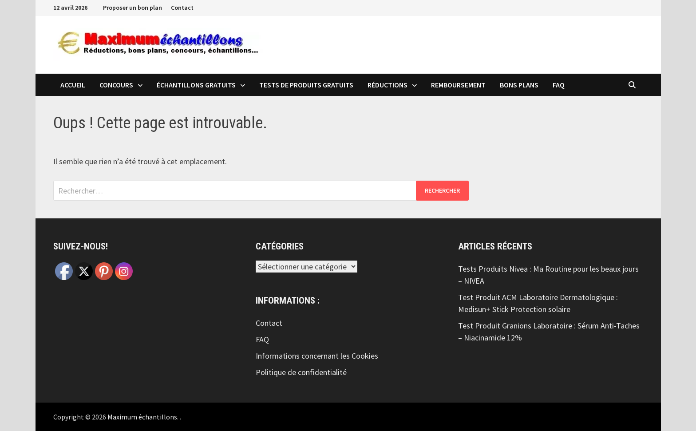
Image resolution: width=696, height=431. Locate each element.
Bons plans (519, 84)
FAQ (559, 84)
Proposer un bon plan (132, 8)
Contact (182, 8)
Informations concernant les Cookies (317, 356)
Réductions (387, 84)
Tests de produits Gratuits (306, 84)
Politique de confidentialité (301, 372)
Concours (116, 84)
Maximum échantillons (142, 416)
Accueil (72, 84)
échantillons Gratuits (196, 84)
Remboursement (458, 84)
